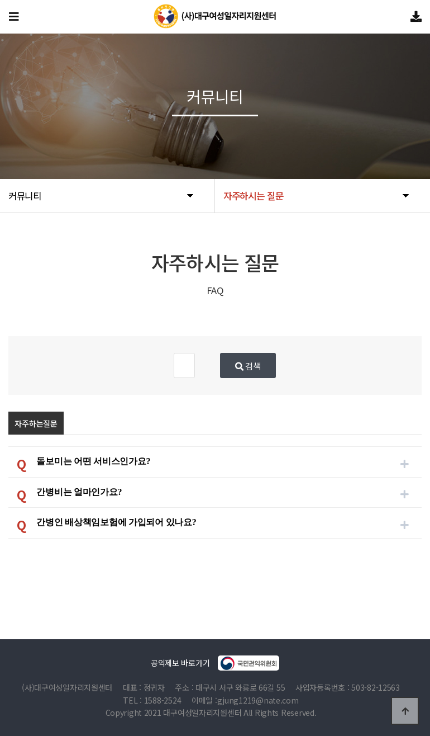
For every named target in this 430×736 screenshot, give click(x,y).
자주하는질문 (36, 423)
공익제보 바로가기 (215, 663)
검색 (300, 366)
